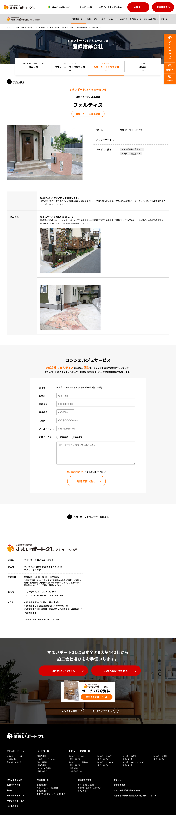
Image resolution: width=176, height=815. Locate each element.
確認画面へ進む (86, 481)
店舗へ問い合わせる (116, 670)
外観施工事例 (42, 791)
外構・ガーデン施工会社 (88, 113)
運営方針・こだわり (14, 762)
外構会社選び (42, 765)
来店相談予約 (163, 7)
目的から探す (83, 791)
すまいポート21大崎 (76, 756)
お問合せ (138, 7)
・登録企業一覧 (74, 759)
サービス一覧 (86, 7)
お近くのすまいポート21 (110, 7)
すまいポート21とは (15, 751)
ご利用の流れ (12, 759)
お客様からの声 (13, 785)
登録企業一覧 (77, 19)
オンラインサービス (15, 800)
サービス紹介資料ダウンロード (127, 790)
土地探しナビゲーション (46, 759)
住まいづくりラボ (14, 779)
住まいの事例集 (150, 19)
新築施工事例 (42, 785)
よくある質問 (12, 806)
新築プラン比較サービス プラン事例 (51, 794)
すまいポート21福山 (159, 756)
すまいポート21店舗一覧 (79, 751)
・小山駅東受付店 (75, 771)
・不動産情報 (73, 768)
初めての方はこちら (58, 7)
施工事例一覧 (43, 779)
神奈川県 (42, 27)
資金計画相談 (42, 762)
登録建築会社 (82, 27)
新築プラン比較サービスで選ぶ (89, 788)
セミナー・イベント (107, 19)
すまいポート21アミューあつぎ (61, 27)
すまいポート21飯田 (128, 756)
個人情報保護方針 (75, 471)
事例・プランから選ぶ (86, 785)
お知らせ (123, 19)
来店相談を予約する (63, 670)
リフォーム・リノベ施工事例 (47, 788)
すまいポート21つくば (104, 762)
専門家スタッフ (135, 19)
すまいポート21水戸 (104, 756)
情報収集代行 (42, 771)
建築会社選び (42, 756)
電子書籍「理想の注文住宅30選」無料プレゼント (135, 795)
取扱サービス (92, 19)
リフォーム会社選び (44, 768)
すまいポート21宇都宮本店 (78, 762)
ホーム (9, 27)
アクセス (164, 19)
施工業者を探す (84, 779)
